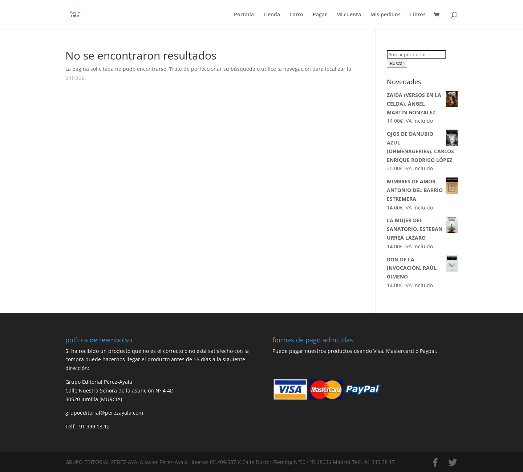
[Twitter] (452, 462)
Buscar (397, 63)
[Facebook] (435, 462)
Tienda (271, 15)
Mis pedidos (385, 15)
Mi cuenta (348, 15)
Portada (244, 15)
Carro (296, 15)
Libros (418, 15)
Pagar (320, 15)
